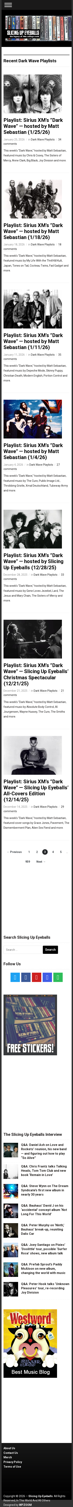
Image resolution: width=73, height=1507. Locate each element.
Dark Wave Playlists (43, 139)
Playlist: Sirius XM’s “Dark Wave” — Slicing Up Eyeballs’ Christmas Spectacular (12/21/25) (36, 674)
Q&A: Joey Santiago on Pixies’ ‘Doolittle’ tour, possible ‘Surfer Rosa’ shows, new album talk (44, 1249)
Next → (41, 861)
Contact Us (11, 1452)
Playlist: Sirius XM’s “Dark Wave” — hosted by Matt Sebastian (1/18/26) (33, 231)
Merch (8, 1457)
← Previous (14, 852)
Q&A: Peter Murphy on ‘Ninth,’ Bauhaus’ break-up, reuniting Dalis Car (42, 1229)
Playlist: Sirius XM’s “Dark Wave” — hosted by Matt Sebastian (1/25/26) (33, 126)
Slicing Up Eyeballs (40, 1496)
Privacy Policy (13, 1462)
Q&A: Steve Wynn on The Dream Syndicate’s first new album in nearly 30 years (44, 1190)
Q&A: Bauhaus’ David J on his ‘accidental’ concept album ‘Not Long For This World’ (44, 1210)
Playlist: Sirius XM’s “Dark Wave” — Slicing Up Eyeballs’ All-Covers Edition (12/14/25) (36, 791)
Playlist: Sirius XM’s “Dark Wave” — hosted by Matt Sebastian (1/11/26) (33, 341)
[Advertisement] (36, 895)
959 (27, 861)
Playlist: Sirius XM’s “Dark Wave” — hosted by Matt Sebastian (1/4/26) (33, 451)
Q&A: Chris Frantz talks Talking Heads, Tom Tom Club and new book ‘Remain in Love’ (44, 1171)
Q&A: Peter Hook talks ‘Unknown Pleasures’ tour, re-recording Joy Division (45, 1288)
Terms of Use (12, 1466)
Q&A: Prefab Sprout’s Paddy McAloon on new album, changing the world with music (43, 1269)
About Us (9, 1448)
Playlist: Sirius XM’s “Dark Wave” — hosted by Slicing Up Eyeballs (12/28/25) (33, 561)
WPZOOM (25, 1504)
